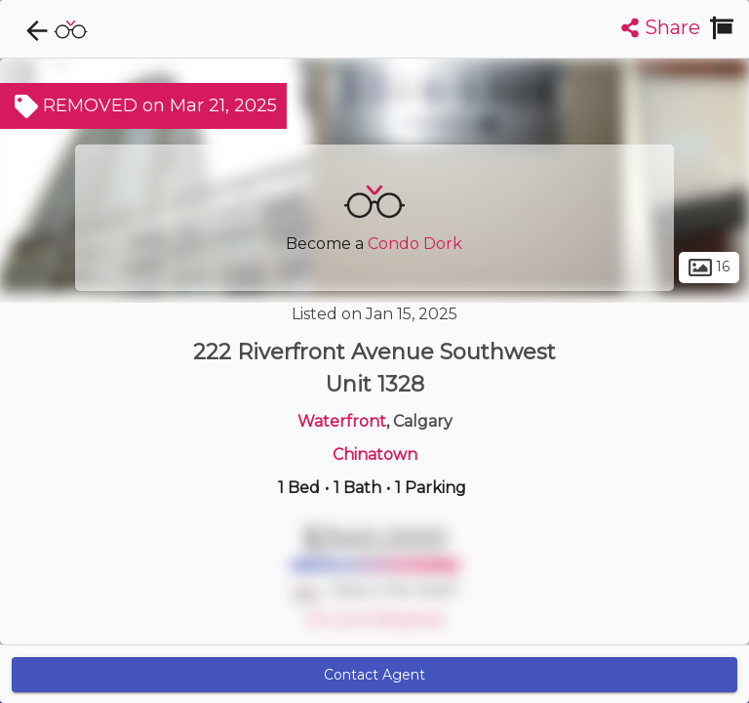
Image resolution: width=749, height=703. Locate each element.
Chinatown (375, 454)
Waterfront (341, 421)
